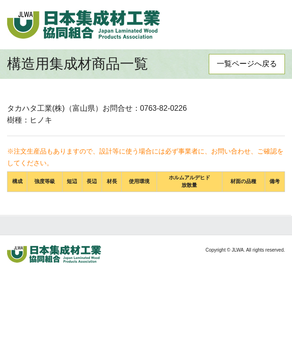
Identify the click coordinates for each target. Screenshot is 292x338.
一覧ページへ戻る (247, 64)
